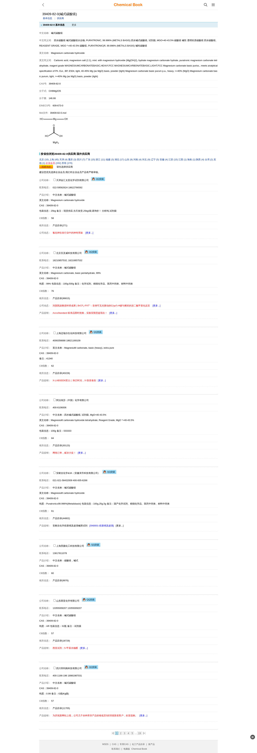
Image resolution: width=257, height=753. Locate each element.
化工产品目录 (138, 744)
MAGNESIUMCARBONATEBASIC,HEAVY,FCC (89, 65)
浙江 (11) (101, 159)
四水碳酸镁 (59, 40)
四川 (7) (81, 159)
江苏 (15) (173, 159)
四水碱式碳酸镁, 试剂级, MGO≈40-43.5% (152, 40)
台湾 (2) (209, 159)
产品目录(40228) (61, 373)
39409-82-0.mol (58, 113)
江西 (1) (182, 159)
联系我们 (116, 749)
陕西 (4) (200, 159)
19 (139, 733)
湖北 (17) (120, 159)
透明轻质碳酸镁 (195, 40)
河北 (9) (146, 159)
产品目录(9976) (61, 580)
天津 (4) (63, 159)
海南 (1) (191, 159)
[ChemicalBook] (128, 5)
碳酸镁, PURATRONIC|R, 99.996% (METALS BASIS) (107, 45)
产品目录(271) (60, 225)
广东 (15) (91, 159)
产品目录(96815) (61, 298)
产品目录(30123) (61, 445)
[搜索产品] (205, 5)
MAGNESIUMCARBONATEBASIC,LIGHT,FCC (138, 65)
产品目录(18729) (61, 640)
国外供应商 (83, 153)
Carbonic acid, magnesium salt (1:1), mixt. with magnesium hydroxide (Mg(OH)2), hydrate (100, 60)
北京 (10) (44, 159)
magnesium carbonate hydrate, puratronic (168, 60)
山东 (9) (129, 159)
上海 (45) (54, 159)
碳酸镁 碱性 (180, 40)
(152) (54, 163)
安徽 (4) (164, 159)
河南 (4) (137, 159)
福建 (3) (110, 159)
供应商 (60, 18)
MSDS (105, 744)
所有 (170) (67, 163)
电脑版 (127, 749)
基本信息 (47, 18)
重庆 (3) (72, 159)
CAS (114, 744)
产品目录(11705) (61, 708)
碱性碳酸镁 (141, 45)
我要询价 (46, 166)
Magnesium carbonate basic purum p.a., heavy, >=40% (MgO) (157, 71)
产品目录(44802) (61, 518)
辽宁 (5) (155, 159)
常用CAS (124, 744)
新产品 (151, 744)
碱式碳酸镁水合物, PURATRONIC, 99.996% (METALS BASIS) (98, 40)
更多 (74, 25)
